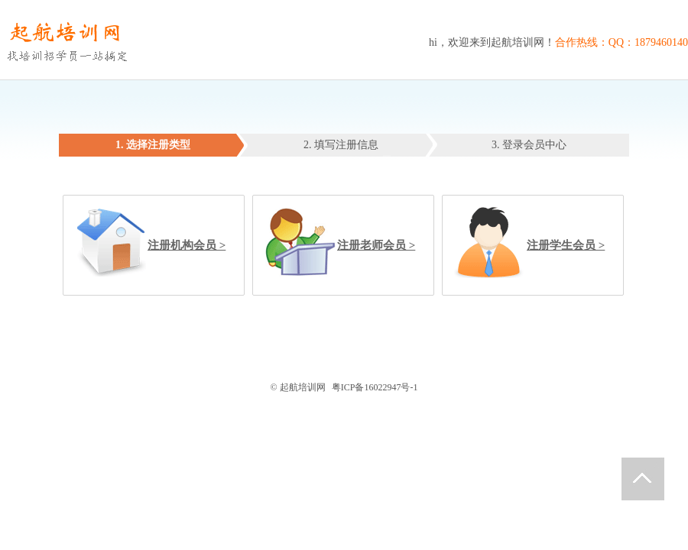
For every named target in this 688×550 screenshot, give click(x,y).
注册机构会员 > (187, 245)
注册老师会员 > (376, 245)
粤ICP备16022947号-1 (375, 387)
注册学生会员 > (566, 245)
